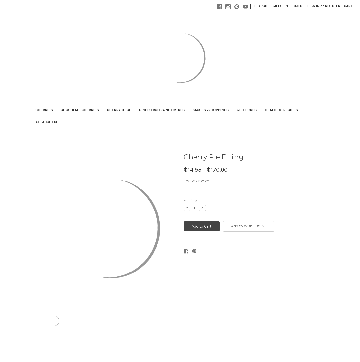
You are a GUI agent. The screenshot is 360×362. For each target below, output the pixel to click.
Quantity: (191, 200)
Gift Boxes (247, 110)
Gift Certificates (287, 6)
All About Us (46, 122)
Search (260, 6)
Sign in (313, 6)
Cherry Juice (119, 110)
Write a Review (197, 181)
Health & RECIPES (281, 110)
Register (332, 6)
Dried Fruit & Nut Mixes (162, 110)
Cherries (44, 110)
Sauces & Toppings (211, 110)
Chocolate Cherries (80, 110)
